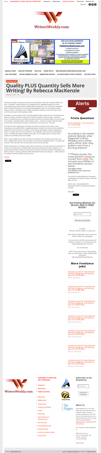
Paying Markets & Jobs (28, 74)
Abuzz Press (89, 422)
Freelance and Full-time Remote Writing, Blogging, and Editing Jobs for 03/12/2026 (81, 347)
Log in (64, 451)
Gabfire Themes (91, 451)
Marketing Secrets (47, 74)
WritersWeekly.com (15, 451)
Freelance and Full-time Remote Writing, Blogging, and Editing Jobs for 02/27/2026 (81, 362)
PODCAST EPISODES (25, 71)
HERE (86, 159)
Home (6, 1)
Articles (38, 71)
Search (83, 4)
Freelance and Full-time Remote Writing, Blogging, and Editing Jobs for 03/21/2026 (81, 332)
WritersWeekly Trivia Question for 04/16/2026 (81, 124)
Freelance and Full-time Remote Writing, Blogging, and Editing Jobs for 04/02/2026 (81, 303)
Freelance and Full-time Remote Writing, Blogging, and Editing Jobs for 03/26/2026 (81, 318)
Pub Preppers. (80, 423)
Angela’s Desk (10, 71)
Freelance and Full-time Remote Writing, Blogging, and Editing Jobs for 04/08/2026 (81, 288)
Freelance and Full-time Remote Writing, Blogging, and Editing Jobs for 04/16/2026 (81, 273)
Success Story (90, 74)
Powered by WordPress (73, 451)
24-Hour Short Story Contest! (69, 74)
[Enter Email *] (82, 214)
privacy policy (80, 443)
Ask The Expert (11, 74)
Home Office (48, 71)
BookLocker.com (80, 422)
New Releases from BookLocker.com (71, 71)
